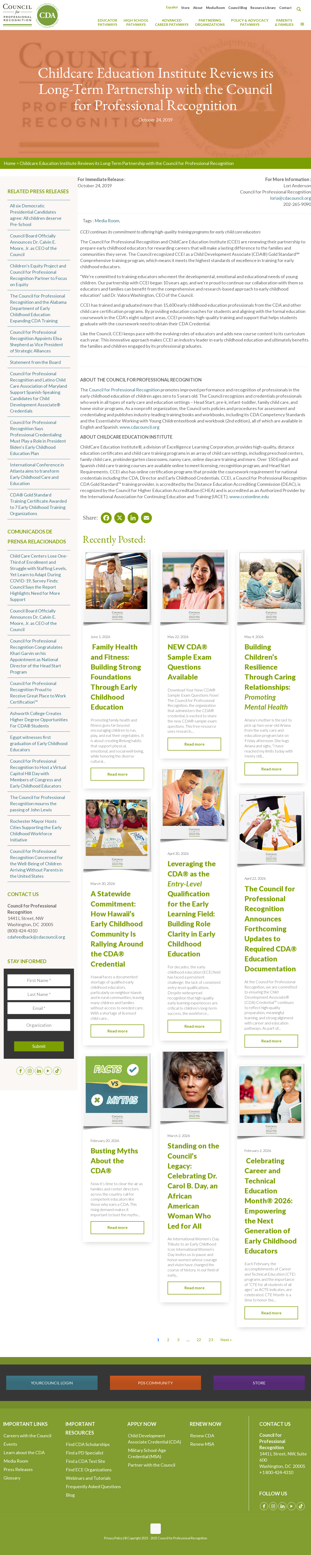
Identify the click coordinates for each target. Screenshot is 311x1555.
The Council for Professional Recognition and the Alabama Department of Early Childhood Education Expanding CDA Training (38, 308)
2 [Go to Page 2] (168, 1339)
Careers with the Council (27, 1435)
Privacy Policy (113, 1538)
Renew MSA (202, 1444)
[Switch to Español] (172, 7)
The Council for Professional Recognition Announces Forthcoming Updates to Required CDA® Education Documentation (270, 928)
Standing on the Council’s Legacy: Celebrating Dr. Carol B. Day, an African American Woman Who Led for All (193, 1185)
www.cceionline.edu (249, 496)
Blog (70, 1495)
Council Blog (237, 8)
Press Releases (18, 1469)
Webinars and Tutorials (88, 1478)
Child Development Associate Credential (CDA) (154, 1438)
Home (10, 163)
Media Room (215, 8)
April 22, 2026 (255, 878)
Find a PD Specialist (85, 1452)
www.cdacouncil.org (139, 427)
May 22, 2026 (178, 637)
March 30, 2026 (103, 883)
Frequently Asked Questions (93, 1486)
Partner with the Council (151, 1465)
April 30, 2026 (178, 853)
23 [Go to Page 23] (210, 1339)
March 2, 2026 (179, 1136)
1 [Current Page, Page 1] (158, 1339)
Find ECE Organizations (89, 1469)
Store (185, 8)
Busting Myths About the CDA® (114, 1160)
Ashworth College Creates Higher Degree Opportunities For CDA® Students (39, 719)
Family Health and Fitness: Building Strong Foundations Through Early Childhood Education (116, 677)
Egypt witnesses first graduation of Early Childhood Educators (39, 743)
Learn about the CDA (24, 1452)
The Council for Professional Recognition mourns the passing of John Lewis (37, 803)
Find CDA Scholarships (88, 1444)
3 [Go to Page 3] (178, 1339)
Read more (117, 774)
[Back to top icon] (155, 1528)
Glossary (11, 1477)
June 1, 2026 (100, 637)
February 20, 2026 (105, 1140)
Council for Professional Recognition (124, 389)
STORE (259, 1382)
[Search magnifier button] (300, 9)
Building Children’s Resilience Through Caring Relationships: (270, 677)
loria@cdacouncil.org (290, 198)
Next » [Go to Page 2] (226, 1339)
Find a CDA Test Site (85, 1461)
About (198, 8)
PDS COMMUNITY (155, 1382)
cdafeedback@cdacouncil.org (36, 937)
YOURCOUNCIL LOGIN (52, 1382)
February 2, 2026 (257, 1150)
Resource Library (263, 8)
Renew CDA (202, 1435)
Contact (285, 8)
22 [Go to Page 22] (199, 1339)
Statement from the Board (35, 362)
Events (10, 1444)
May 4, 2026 (253, 637)
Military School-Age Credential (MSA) (147, 1453)
